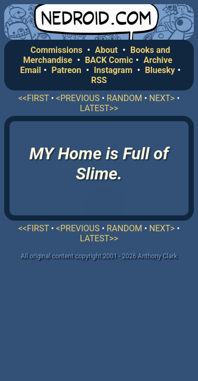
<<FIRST (33, 98)
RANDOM (124, 98)
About (106, 50)
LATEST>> (99, 108)
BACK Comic (109, 60)
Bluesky (160, 70)
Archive (158, 60)
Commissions (56, 50)
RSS (99, 80)
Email (30, 70)
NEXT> (162, 98)
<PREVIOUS (78, 98)
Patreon (67, 70)
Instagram (113, 70)
